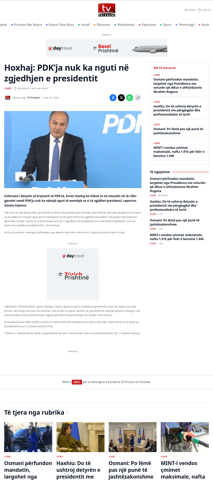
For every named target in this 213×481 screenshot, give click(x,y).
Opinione (147, 25)
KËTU (77, 382)
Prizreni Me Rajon (26, 25)
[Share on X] (121, 97)
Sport (166, 25)
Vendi (84, 25)
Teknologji (185, 25)
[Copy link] (138, 97)
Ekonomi (102, 25)
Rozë (204, 25)
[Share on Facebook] (113, 97)
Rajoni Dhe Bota (60, 25)
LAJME (8, 88)
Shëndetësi (125, 25)
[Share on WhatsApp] (129, 97)
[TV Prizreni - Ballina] (106, 10)
